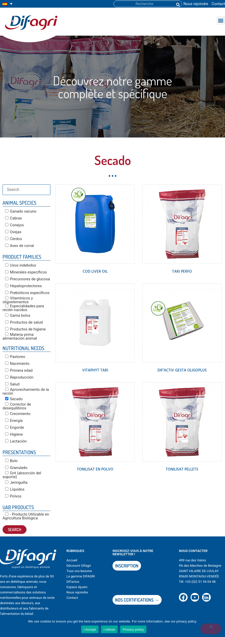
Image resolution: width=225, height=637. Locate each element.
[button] (221, 20)
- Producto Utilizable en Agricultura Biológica (26, 516)
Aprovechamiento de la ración (26, 391)
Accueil (71, 560)
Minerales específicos (26, 272)
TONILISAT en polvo (95, 469)
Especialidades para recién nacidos (23, 308)
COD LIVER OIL (95, 272)
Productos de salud (24, 322)
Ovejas (13, 232)
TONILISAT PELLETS (182, 469)
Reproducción (19, 377)
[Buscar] (178, 4)
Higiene (14, 434)
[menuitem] (7, 4)
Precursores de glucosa (27, 279)
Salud (12, 384)
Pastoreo (15, 357)
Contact (218, 4)
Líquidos (14, 489)
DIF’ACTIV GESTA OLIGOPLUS (182, 370)
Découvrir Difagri (78, 565)
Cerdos (13, 239)
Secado (14, 399)
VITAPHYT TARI (95, 370)
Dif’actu (72, 582)
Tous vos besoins (79, 571)
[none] (7, 4)
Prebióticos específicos (27, 293)
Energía (14, 421)
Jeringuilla (16, 482)
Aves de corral (19, 246)
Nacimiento (17, 364)
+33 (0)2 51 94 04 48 (200, 582)
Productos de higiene (25, 329)
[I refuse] (210, 629)
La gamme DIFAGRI (80, 576)
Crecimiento (18, 414)
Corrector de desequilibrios (17, 406)
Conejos (14, 225)
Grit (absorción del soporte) (22, 475)
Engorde (14, 427)
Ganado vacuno (20, 211)
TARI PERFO (182, 272)
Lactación (16, 441)
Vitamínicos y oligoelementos (18, 300)
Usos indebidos (20, 265)
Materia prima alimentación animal (20, 336)
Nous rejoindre (196, 4)
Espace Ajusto (76, 587)
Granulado (16, 468)
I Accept (90, 629)
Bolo (11, 461)
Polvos (13, 496)
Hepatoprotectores (23, 286)
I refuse (109, 629)
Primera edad (19, 370)
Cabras (13, 218)
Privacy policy (133, 629)
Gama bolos (17, 315)
